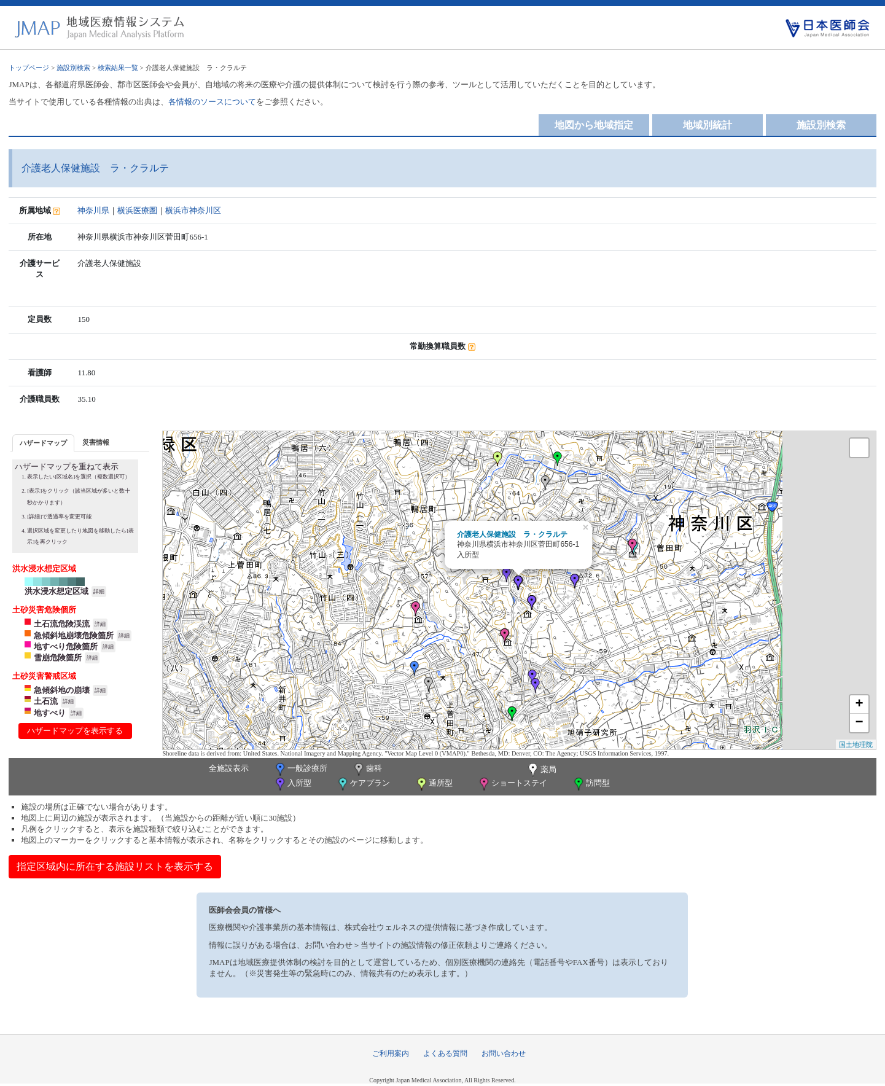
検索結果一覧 (118, 67)
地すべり (50, 712)
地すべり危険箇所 (66, 646)
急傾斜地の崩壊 (62, 690)
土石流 (46, 701)
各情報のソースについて (212, 101)
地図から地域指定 (594, 125)
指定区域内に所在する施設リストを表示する (115, 866)
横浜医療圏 (137, 210)
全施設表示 (229, 768)
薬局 (541, 770)
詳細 (98, 591)
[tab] (43, 442)
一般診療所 (300, 769)
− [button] (859, 723)
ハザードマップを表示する (75, 730)
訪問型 (591, 784)
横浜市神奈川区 (193, 210)
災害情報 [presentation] (95, 442)
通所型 (434, 784)
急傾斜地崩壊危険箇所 (74, 635)
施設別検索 (73, 67)
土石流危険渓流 (62, 623)
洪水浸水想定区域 (56, 591)
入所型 (292, 784)
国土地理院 (856, 744)
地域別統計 (707, 125)
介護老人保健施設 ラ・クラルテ (512, 534)
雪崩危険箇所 (58, 657)
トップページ (29, 67)
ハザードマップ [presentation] (43, 443)
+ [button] (859, 704)
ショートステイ (512, 784)
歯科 (367, 769)
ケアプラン (363, 784)
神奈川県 (93, 210)
